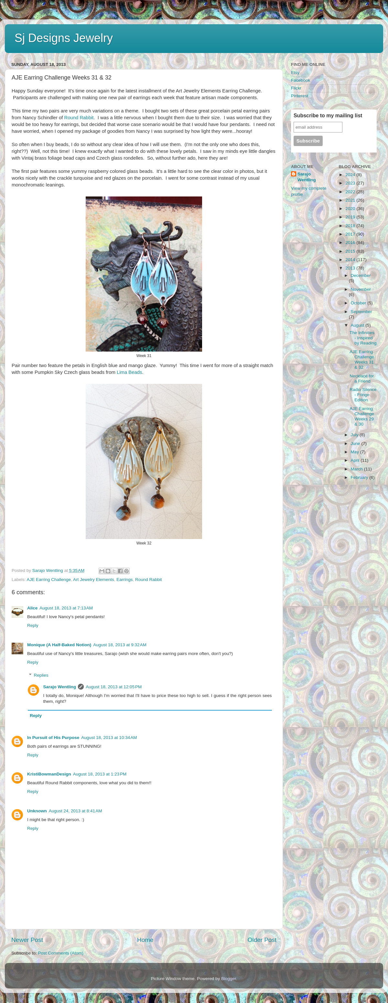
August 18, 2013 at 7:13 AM (66, 608)
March (357, 469)
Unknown (37, 810)
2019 (350, 217)
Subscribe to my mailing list (328, 115)
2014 (350, 259)
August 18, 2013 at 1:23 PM (100, 774)
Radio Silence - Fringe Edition (363, 394)
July (355, 434)
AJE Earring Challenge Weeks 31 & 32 (362, 359)
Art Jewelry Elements (93, 579)
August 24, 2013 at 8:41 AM (75, 810)
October (359, 303)
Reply (32, 625)
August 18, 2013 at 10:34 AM (109, 737)
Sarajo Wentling (59, 686)
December (361, 275)
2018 (350, 225)
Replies (41, 675)
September (361, 311)
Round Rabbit (79, 117)
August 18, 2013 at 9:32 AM (119, 644)
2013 (350, 268)
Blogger (228, 978)
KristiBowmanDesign (49, 774)
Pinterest (299, 95)
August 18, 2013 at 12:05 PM (114, 686)
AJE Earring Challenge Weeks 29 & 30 (362, 416)
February (360, 477)
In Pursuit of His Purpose (53, 737)
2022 (350, 191)
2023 (350, 183)
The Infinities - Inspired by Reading (363, 337)
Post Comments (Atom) (60, 953)
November (361, 289)
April (356, 460)
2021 (350, 200)
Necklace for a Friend (362, 379)
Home (145, 939)
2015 (350, 251)
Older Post (262, 939)
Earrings (124, 579)
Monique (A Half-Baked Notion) (59, 644)
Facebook (300, 80)
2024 (350, 174)
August (358, 325)
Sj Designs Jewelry (64, 38)
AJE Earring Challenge (49, 579)
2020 (350, 208)
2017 (350, 234)
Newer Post (27, 939)
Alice (32, 608)
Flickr (296, 88)
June (356, 443)
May (355, 451)
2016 (350, 242)
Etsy (295, 72)
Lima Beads (129, 372)
